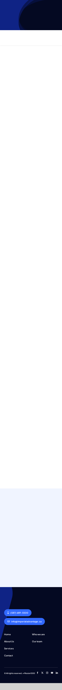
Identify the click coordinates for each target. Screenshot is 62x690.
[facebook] (37, 673)
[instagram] (47, 673)
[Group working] (13, 596)
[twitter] (42, 673)
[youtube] (52, 673)
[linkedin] (57, 673)
